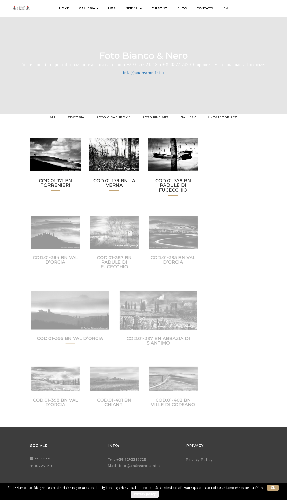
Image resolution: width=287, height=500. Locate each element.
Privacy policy (145, 494)
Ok (273, 488)
